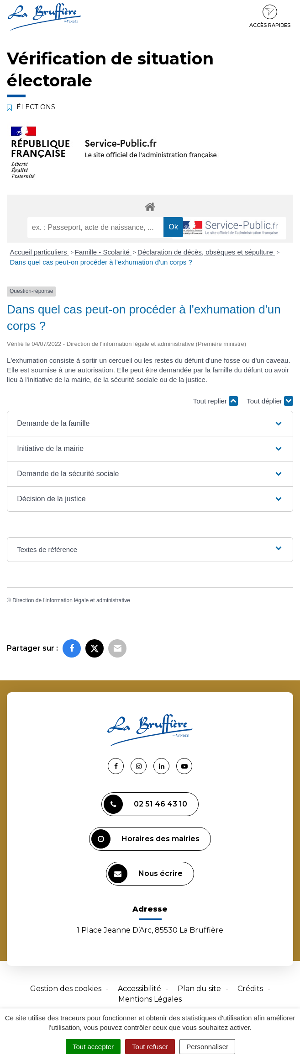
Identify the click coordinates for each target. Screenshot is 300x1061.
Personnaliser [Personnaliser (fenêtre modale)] (207, 1046)
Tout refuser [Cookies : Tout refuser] (150, 1046)
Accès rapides (269, 16)
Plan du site (199, 988)
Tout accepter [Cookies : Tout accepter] (93, 1046)
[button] (150, 423)
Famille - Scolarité (103, 252)
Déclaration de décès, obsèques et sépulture (206, 252)
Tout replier (215, 401)
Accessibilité (139, 988)
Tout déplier (270, 401)
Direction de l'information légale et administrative (71, 600)
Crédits (250, 988)
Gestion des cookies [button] (65, 988)
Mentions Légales (150, 999)
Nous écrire (145, 873)
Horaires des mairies (145, 839)
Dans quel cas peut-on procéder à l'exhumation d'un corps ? (101, 262)
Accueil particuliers (39, 252)
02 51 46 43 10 (145, 804)
